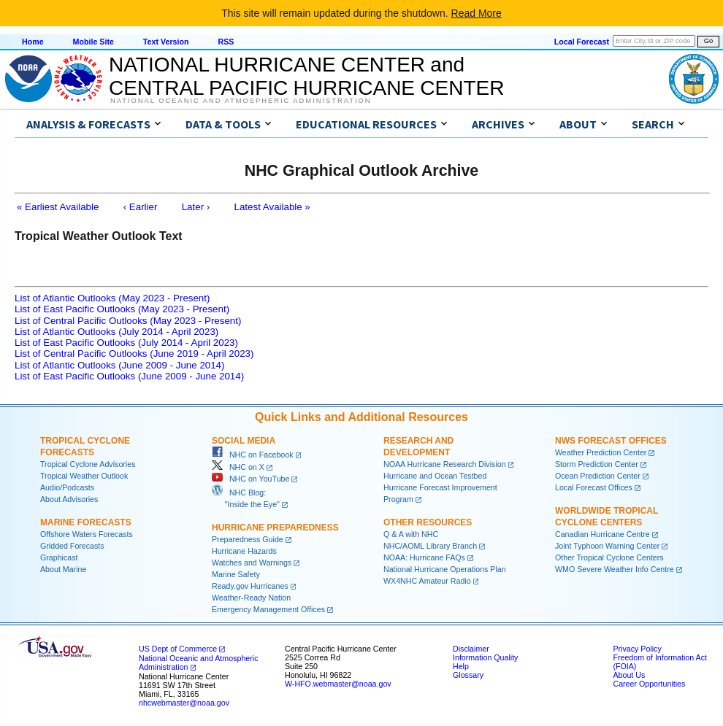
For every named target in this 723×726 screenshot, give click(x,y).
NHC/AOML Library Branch (430, 545)
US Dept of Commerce (178, 648)
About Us (629, 675)
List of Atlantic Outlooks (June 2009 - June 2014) (119, 365)
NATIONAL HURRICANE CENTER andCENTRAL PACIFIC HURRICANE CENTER (306, 76)
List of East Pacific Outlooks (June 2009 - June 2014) (129, 376)
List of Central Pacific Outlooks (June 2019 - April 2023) (134, 353)
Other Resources (427, 522)
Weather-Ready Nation (251, 597)
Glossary (468, 675)
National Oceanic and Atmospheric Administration (240, 100)
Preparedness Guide (247, 539)
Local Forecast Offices (593, 487)
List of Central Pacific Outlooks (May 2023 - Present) (128, 320)
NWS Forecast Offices (611, 441)
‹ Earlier (140, 206)
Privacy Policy (637, 648)
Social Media (243, 441)
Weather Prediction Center (600, 452)
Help (461, 666)
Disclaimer (471, 648)
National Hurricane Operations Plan (444, 569)
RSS (226, 41)
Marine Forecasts (85, 522)
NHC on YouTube (250, 478)
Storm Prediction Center (596, 464)
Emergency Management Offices (268, 609)
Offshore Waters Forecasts (86, 534)
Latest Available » (272, 206)
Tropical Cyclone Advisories (88, 464)
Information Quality (485, 657)
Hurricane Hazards (244, 551)
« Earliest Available (58, 206)
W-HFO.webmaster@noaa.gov (338, 683)
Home (33, 41)
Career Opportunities (649, 683)
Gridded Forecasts (72, 545)
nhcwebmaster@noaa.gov (184, 702)
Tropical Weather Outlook (84, 475)
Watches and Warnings (251, 562)
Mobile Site (93, 41)
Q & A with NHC (410, 534)
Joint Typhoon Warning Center (607, 545)
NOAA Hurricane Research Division (444, 464)
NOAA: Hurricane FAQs (424, 557)
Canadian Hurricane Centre (602, 534)
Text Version (166, 41)
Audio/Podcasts (67, 487)
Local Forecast (581, 41)
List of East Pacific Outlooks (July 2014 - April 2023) (126, 342)
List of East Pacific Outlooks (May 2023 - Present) (122, 309)
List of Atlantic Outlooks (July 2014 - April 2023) (116, 331)
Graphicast (59, 557)
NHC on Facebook (253, 454)
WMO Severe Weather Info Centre (614, 569)
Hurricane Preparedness (275, 527)
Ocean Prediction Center (597, 475)
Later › (196, 206)
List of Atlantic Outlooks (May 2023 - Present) (112, 298)
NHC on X (238, 467)
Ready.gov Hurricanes (250, 586)
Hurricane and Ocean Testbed (434, 475)
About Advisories (69, 499)
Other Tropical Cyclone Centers (609, 557)
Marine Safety (236, 574)
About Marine (63, 569)
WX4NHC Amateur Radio (427, 580)
